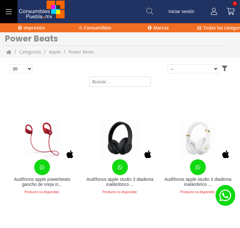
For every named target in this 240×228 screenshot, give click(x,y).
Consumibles (95, 28)
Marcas (158, 28)
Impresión (31, 28)
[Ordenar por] (192, 68)
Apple (54, 52)
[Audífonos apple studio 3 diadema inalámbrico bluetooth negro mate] (120, 139)
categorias (30, 52)
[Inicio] (8, 51)
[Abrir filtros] (224, 69)
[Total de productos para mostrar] (20, 68)
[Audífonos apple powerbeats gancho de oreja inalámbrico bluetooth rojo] (42, 139)
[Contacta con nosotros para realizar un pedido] (42, 167)
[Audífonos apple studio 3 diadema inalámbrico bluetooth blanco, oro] (198, 139)
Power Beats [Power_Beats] (81, 52)
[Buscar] (150, 11)
